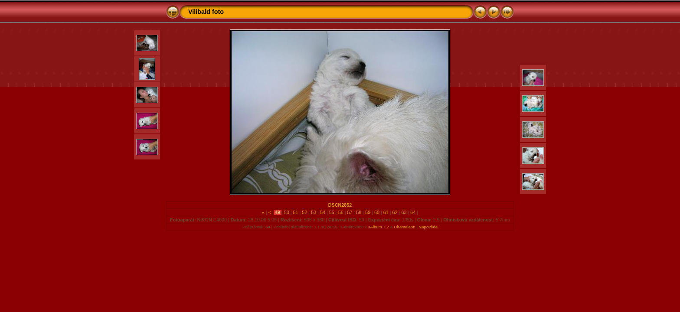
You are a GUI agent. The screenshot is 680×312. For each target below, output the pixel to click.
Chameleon (404, 226)
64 (413, 212)
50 (287, 212)
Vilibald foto (206, 11)
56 (341, 212)
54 (323, 212)
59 (368, 212)
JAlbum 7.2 (378, 226)
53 (313, 212)
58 (359, 212)
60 (377, 212)
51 (296, 212)
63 (404, 212)
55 (332, 212)
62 (395, 212)
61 (386, 212)
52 (304, 212)
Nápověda (428, 226)
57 (349, 212)
